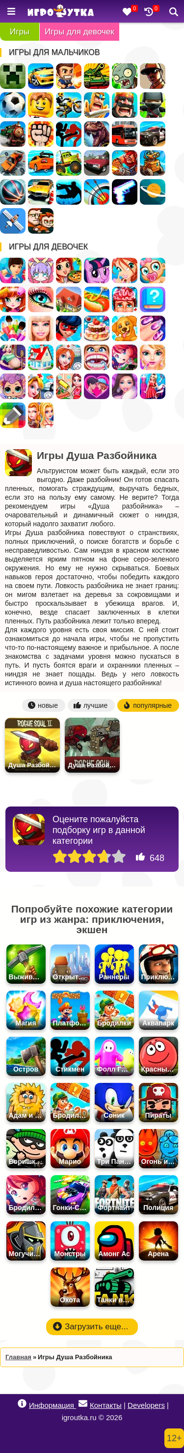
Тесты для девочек (152, 299)
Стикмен (68, 134)
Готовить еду (68, 270)
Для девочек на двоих (40, 415)
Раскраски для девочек (13, 328)
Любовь (96, 386)
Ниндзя (152, 105)
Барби (40, 328)
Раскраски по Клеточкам (13, 415)
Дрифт (40, 163)
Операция (124, 299)
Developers (146, 1405)
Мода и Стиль (124, 386)
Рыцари (96, 105)
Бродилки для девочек (124, 357)
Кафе (96, 299)
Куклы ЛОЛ (13, 386)
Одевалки (13, 270)
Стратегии (124, 105)
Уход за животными (124, 328)
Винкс (124, 270)
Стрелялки (68, 76)
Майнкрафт (13, 76)
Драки (40, 134)
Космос (152, 192)
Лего (40, 105)
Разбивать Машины (13, 163)
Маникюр (152, 328)
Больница (68, 357)
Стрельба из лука (96, 192)
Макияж (40, 299)
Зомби (124, 76)
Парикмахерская (13, 299)
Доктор (40, 386)
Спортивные (13, 192)
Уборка (68, 386)
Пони (96, 270)
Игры (19, 31)
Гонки (40, 76)
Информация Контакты (70, 1404)
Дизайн (152, 386)
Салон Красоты (152, 357)
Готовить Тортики (96, 328)
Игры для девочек (79, 31)
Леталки (13, 221)
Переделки (40, 357)
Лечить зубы (96, 357)
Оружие (124, 192)
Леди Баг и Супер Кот (68, 328)
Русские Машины (96, 163)
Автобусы (124, 134)
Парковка (40, 192)
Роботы (152, 163)
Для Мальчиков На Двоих (40, 221)
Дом (68, 299)
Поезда (13, 134)
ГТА (152, 76)
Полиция (152, 134)
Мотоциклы (68, 105)
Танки (96, 76)
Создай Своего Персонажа (40, 270)
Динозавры (96, 134)
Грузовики (68, 163)
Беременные (13, 357)
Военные (124, 163)
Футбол (13, 105)
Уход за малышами (152, 270)
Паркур (68, 192)
